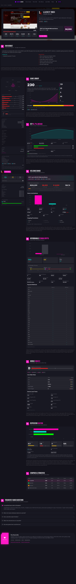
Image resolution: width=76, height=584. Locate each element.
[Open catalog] (60, 2)
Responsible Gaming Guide (15, 542)
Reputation (3, 141)
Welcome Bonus (4, 136)
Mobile (3, 139)
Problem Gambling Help (25, 542)
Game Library (4, 133)
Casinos (5, 5)
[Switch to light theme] (56, 2)
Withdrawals (4, 138)
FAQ (2, 144)
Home (2, 5)
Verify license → (4, 152)
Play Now (7, 171)
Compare (3, 142)
